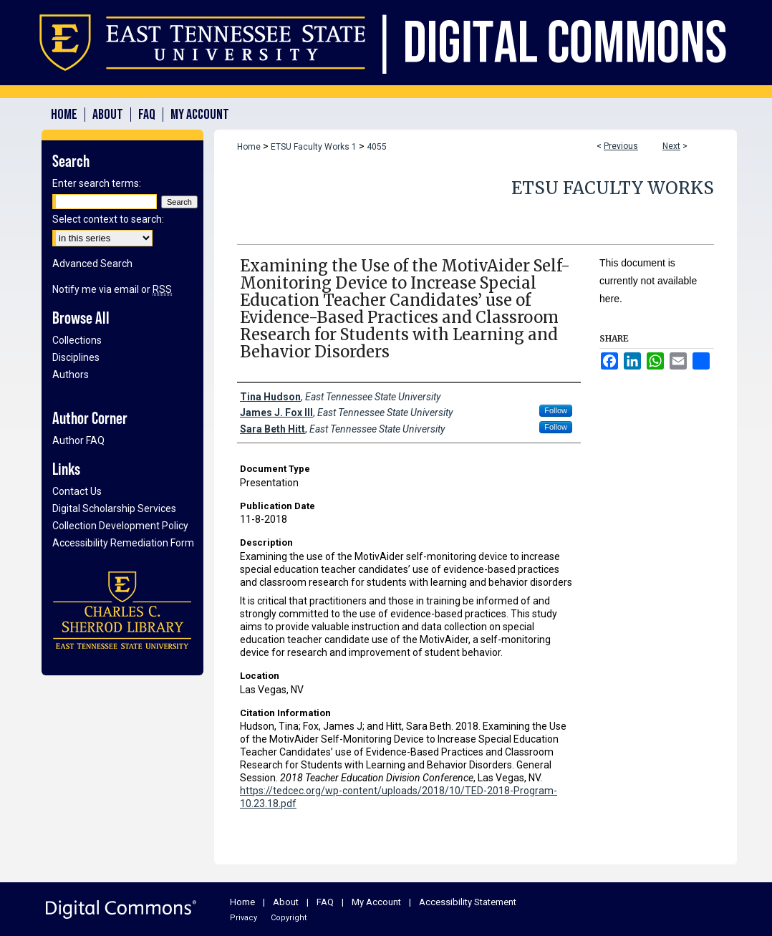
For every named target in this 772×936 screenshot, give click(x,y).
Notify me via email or (112, 289)
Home (249, 147)
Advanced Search (92, 263)
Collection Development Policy (120, 525)
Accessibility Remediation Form (123, 543)
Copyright (289, 917)
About (286, 902)
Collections (77, 340)
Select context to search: (108, 219)
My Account (376, 902)
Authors (70, 374)
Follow (555, 410)
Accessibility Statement (467, 902)
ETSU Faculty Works (612, 188)
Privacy (243, 917)
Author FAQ (78, 440)
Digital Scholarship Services (114, 508)
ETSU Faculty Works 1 (314, 147)
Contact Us (77, 491)
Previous (621, 146)
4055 (377, 147)
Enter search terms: (96, 183)
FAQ (325, 902)
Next (671, 146)
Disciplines (76, 357)
